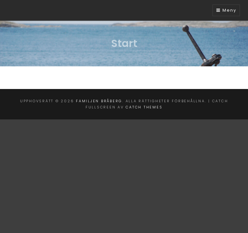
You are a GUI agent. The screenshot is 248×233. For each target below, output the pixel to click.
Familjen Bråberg (99, 101)
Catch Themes (144, 107)
